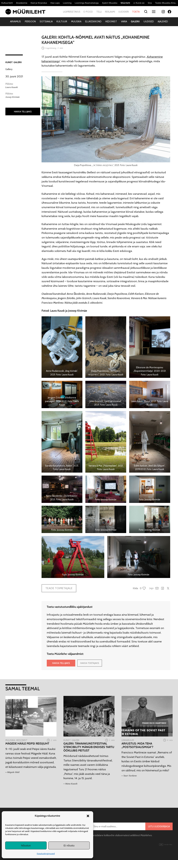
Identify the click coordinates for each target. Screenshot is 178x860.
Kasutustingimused (46, 853)
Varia (124, 21)
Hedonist (111, 21)
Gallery (9, 69)
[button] (88, 816)
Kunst (9, 62)
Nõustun (26, 845)
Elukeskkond (93, 21)
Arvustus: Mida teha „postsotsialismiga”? (137, 745)
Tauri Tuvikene (130, 775)
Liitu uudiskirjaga (159, 826)
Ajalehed (163, 21)
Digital (166, 845)
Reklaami (110, 11)
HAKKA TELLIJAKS (23, 111)
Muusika (76, 21)
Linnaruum (128, 740)
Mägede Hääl (13, 772)
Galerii (135, 21)
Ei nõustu (69, 845)
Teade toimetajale (58, 588)
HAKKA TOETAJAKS (89, 663)
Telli (99, 11)
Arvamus (15, 21)
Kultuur (61, 21)
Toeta (136, 11)
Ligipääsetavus (71, 11)
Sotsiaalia (46, 21)
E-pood (88, 11)
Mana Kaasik (71, 783)
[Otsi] (146, 12)
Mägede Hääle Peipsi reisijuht (27, 743)
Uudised (149, 21)
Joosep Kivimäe (12, 97)
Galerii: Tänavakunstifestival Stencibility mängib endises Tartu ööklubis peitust (88, 747)
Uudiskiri (123, 11)
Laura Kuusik (11, 87)
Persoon (30, 21)
